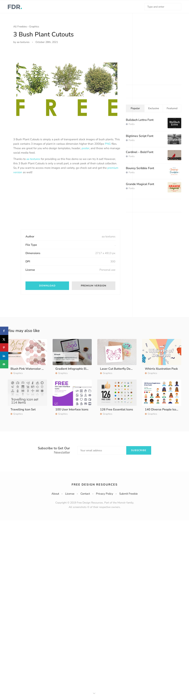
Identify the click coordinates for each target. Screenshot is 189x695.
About (55, 494)
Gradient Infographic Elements (76, 369)
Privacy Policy (104, 494)
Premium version (93, 285)
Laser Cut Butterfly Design (118, 369)
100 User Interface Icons (71, 409)
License (69, 494)
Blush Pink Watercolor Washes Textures (38, 369)
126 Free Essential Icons (116, 409)
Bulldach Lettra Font (140, 120)
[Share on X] (4, 339)
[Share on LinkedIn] (4, 356)
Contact (85, 494)
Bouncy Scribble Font (140, 168)
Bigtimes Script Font (139, 136)
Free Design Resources (95, 485)
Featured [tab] (172, 108)
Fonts (132, 124)
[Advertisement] (41, 205)
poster (85, 148)
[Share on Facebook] (4, 331)
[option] (67, 89)
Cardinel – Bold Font (139, 152)
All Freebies (20, 26)
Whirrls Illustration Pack (161, 369)
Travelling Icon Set (23, 409)
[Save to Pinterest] (4, 347)
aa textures (33, 159)
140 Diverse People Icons (162, 409)
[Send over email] (4, 364)
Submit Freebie (128, 494)
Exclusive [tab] (153, 108)
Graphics (34, 26)
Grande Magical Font (140, 184)
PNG (108, 144)
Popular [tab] (135, 108)
